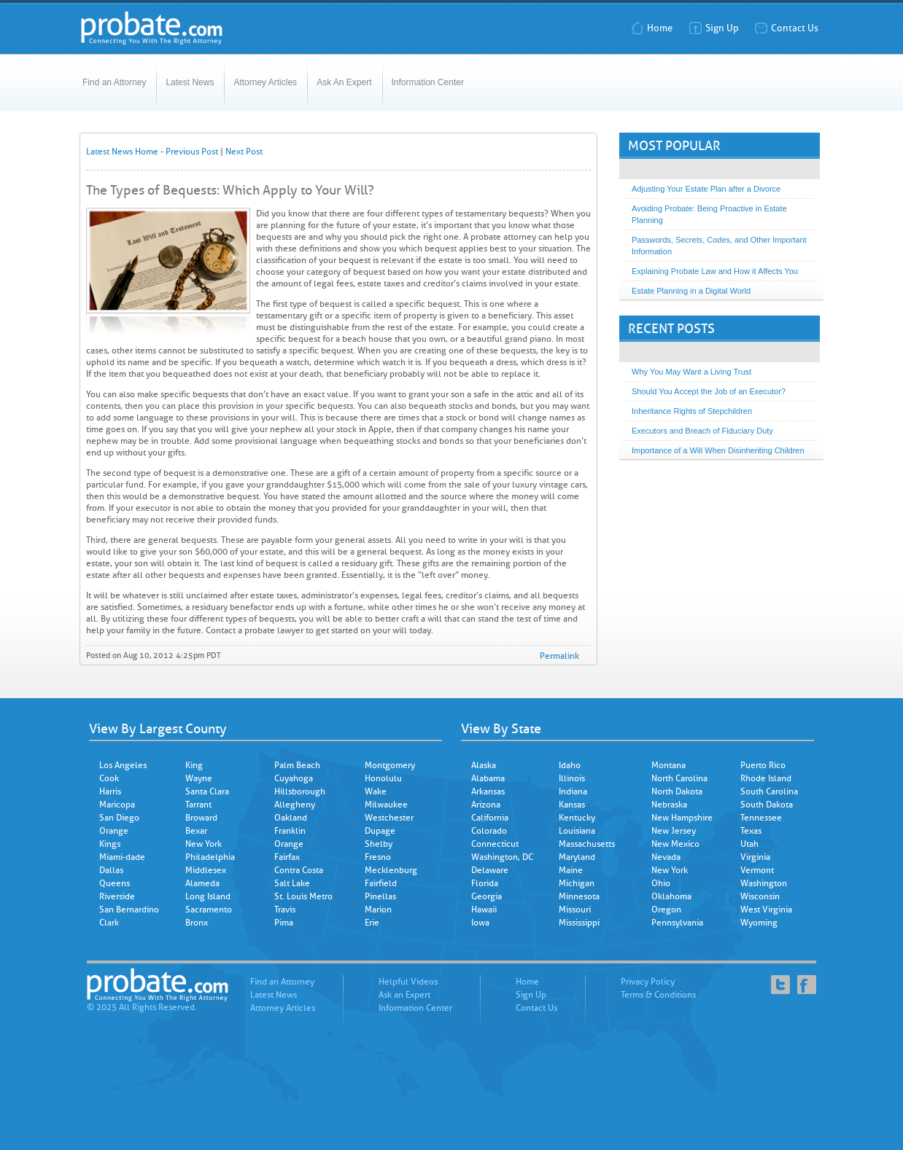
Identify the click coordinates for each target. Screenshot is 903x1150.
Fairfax (287, 857)
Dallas (111, 870)
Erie (372, 923)
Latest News (190, 82)
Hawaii (484, 909)
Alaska (483, 765)
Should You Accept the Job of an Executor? (709, 391)
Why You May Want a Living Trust (691, 371)
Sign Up (714, 28)
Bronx (196, 923)
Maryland (577, 857)
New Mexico (675, 844)
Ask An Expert (344, 82)
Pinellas (380, 896)
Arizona (485, 804)
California (489, 818)
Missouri (575, 909)
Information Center (428, 82)
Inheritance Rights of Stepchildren (692, 411)
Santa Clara (207, 791)
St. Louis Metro (303, 896)
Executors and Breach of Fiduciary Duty (702, 430)
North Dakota (676, 791)
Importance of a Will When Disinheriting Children (718, 450)
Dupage (380, 831)
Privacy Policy (648, 982)
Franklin (290, 831)
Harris (110, 791)
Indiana (573, 791)
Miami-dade (122, 857)
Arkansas (488, 791)
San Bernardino (129, 909)
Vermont (757, 870)
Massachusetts (587, 844)
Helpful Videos (408, 982)
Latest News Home (122, 151)
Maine (571, 870)
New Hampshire (682, 818)
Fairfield (381, 883)
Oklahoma (671, 896)
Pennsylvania (677, 923)
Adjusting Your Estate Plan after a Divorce (706, 188)
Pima (283, 923)
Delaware (489, 870)
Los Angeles (123, 765)
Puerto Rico (763, 765)
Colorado (489, 831)
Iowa (480, 923)
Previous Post (192, 151)
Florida (484, 883)
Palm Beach (297, 765)
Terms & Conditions (658, 995)
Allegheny (294, 804)
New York (203, 844)
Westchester (389, 818)
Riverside (117, 896)
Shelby (378, 844)
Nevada (666, 857)
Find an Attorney (114, 82)
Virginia (755, 857)
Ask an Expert (404, 995)
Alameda (202, 883)
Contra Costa (298, 870)
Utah (749, 844)
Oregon (666, 909)
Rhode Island (765, 778)
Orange (113, 831)
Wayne (198, 778)
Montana (668, 765)
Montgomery (390, 765)
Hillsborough (299, 791)
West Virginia (766, 909)
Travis (284, 909)
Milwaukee (386, 804)
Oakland (290, 818)
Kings (109, 844)
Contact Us (786, 28)
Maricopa (117, 804)
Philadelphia (210, 857)
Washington (763, 883)
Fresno (378, 857)
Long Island (207, 896)
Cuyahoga (293, 778)
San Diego (119, 818)
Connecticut (495, 844)
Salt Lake (292, 883)
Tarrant (198, 804)
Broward (201, 818)
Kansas (572, 804)
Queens (114, 883)
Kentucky (577, 818)
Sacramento (208, 909)
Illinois (572, 778)
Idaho (570, 765)
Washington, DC (502, 857)
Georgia (486, 896)
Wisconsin (760, 896)
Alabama (488, 778)
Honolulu (383, 778)
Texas (750, 831)
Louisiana (577, 831)
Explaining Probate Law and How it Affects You (715, 271)
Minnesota (579, 896)
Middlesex (205, 870)
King (194, 765)
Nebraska (669, 804)
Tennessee (761, 818)
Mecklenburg (391, 870)
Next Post (244, 151)
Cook (109, 778)
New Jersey (673, 831)
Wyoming (759, 923)
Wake (376, 791)
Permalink (559, 656)
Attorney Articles (265, 82)
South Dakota (766, 804)
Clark (109, 923)
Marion (378, 909)
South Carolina (769, 791)
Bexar (196, 831)
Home (651, 28)
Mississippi (579, 923)
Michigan (576, 883)
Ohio (660, 883)
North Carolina (679, 778)
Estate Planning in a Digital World (691, 290)
